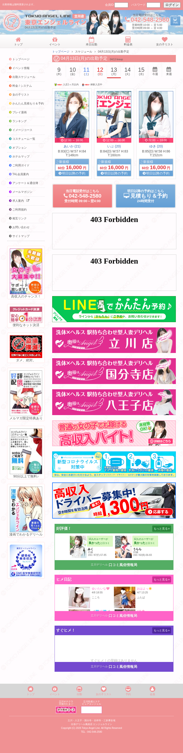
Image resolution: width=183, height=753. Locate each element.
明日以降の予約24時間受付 (145, 196)
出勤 (79, 691)
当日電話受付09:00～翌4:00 (82, 196)
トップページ (60, 51)
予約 (128, 691)
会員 (152, 691)
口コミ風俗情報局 (123, 565)
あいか (72, 146)
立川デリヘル (99, 564)
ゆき (156, 146)
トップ (31, 691)
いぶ (114, 146)
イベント (55, 691)
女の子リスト (104, 691)
